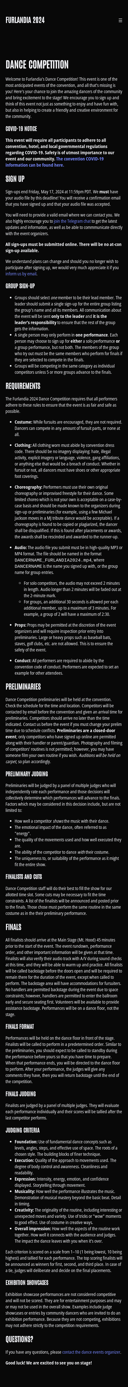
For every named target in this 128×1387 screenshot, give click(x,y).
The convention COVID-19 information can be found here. (54, 162)
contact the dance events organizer (91, 1352)
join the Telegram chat (72, 221)
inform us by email (20, 274)
